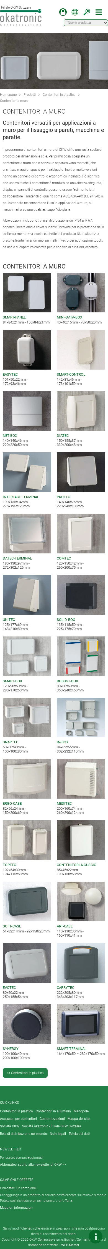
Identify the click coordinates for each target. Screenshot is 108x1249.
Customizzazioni (52, 1119)
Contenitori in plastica (59, 95)
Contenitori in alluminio (53, 1111)
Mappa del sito (79, 1119)
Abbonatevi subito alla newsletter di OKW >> (33, 1165)
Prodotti (30, 95)
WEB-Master (70, 1245)
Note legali (58, 1134)
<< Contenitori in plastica (25, 1073)
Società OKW (9, 1126)
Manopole (81, 1111)
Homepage (8, 95)
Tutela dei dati (79, 1134)
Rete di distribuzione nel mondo (23, 1134)
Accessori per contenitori (18, 1119)
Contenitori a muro (14, 101)
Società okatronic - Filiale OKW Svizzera (51, 1126)
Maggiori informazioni (16, 1208)
